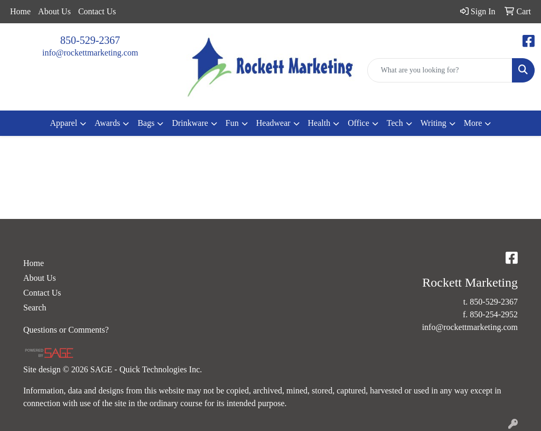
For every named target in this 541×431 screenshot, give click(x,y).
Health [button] (319, 122)
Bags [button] (145, 122)
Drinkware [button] (190, 122)
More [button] (473, 122)
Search (34, 307)
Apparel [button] (64, 122)
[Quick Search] (439, 70)
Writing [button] (433, 122)
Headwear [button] (273, 122)
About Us (54, 11)
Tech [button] (395, 122)
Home (20, 11)
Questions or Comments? (66, 329)
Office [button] (358, 122)
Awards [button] (107, 122)
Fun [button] (232, 122)
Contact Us (97, 11)
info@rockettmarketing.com (90, 52)
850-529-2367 (90, 40)
